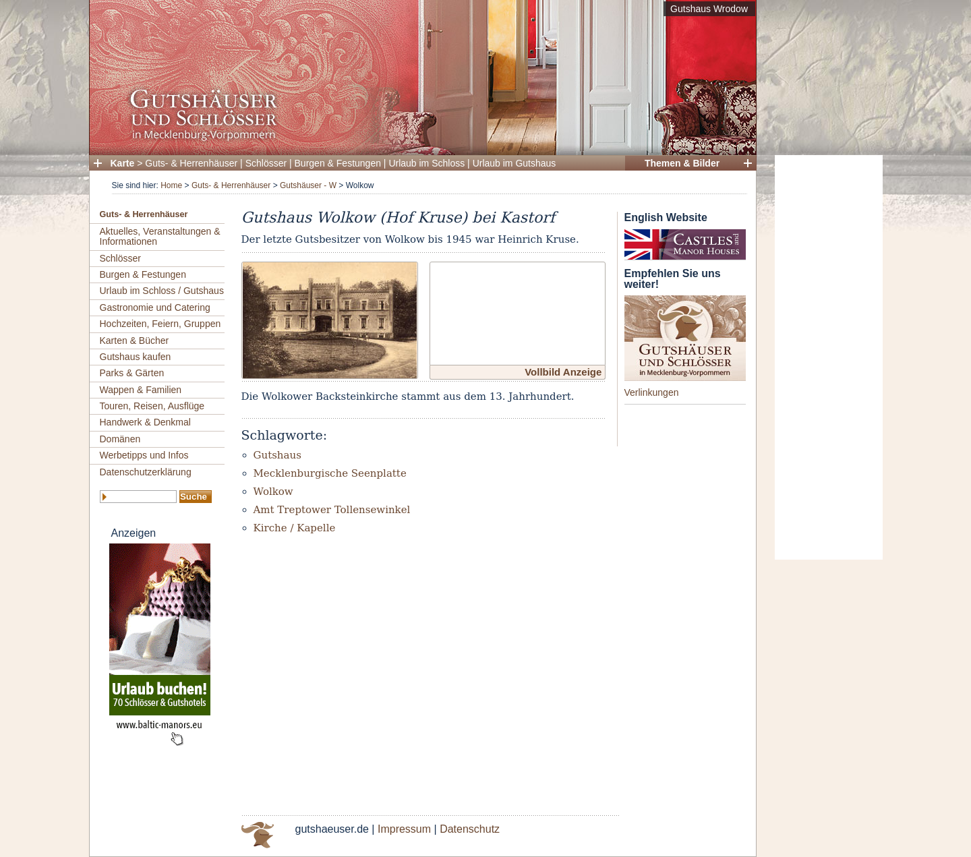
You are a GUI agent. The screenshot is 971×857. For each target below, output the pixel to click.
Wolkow (273, 491)
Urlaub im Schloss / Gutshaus (162, 290)
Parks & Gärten (132, 372)
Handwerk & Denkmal (145, 422)
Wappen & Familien (141, 389)
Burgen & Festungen (338, 163)
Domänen (120, 439)
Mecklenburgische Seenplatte (330, 473)
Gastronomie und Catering (155, 307)
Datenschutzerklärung (146, 472)
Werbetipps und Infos (144, 455)
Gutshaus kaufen (135, 356)
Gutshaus (277, 455)
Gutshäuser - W (308, 185)
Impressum (404, 829)
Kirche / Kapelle (295, 528)
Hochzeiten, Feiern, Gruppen (160, 323)
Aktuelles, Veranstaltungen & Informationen (160, 236)
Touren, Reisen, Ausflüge (152, 406)
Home (171, 185)
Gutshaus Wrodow (709, 8)
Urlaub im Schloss (426, 163)
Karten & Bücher (134, 340)
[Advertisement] (829, 357)
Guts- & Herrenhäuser (191, 163)
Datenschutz (470, 829)
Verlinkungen (651, 392)
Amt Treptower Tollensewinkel (332, 510)
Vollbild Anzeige (563, 372)
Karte (123, 163)
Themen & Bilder (682, 163)
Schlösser (266, 163)
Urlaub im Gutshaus (514, 163)
